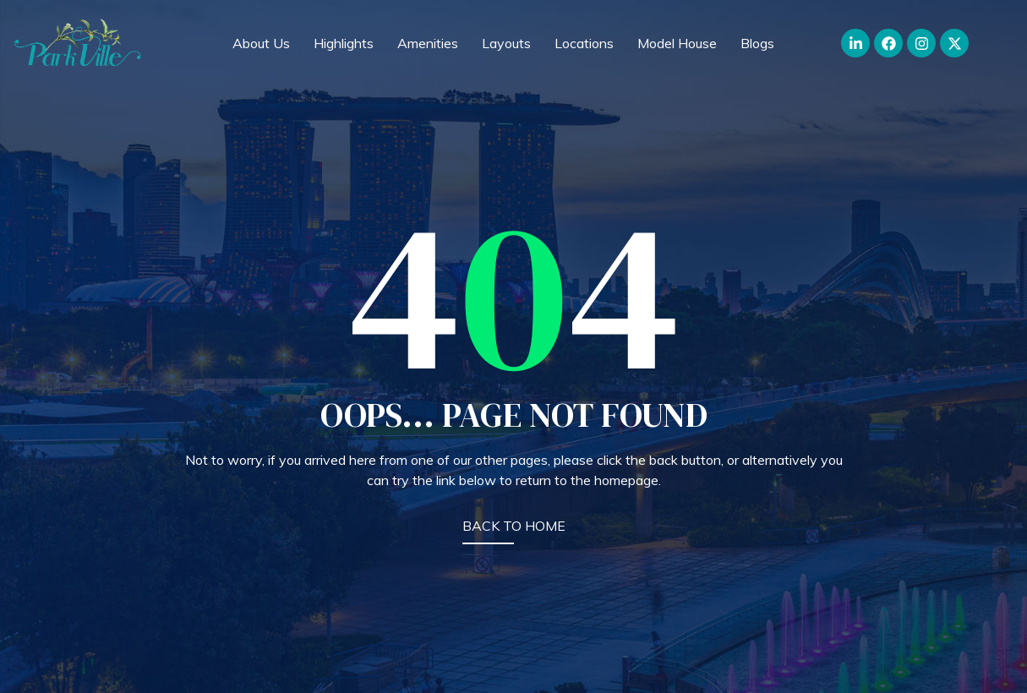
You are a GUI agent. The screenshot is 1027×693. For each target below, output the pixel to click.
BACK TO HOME (513, 525)
